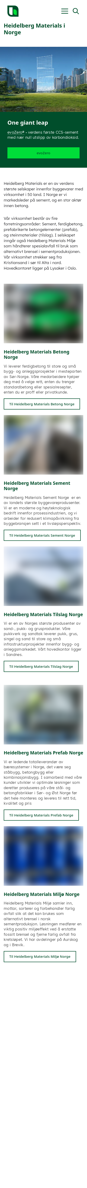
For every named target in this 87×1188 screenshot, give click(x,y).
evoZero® (16, 132)
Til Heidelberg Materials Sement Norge (42, 535)
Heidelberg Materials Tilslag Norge (43, 614)
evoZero (43, 153)
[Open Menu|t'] (64, 11)
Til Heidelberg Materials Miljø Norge (40, 956)
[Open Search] (76, 11)
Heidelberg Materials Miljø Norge (42, 894)
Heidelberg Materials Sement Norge (37, 486)
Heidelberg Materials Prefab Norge (43, 753)
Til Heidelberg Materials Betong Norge (41, 404)
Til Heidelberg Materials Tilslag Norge (41, 666)
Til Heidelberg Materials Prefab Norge (41, 815)
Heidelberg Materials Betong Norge (36, 354)
